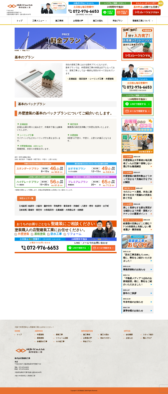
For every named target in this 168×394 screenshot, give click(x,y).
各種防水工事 (42, 341)
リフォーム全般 (62, 338)
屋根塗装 (40, 338)
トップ (19, 21)
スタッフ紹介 (148, 335)
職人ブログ (147, 338)
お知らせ (129, 338)
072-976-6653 (84, 11)
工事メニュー (38, 21)
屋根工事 (59, 335)
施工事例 (59, 21)
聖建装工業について (141, 21)
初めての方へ (105, 338)
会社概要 (129, 335)
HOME (17, 50)
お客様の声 (78, 21)
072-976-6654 (24, 369)
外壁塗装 (40, 335)
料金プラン (118, 21)
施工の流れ (98, 21)
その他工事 (60, 341)
